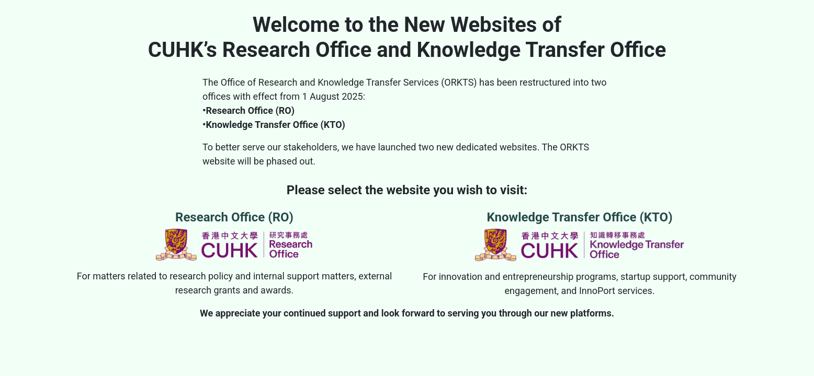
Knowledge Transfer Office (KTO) (579, 235)
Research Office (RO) (234, 235)
